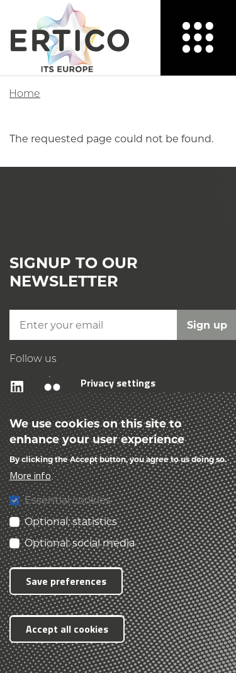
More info (30, 475)
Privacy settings (118, 382)
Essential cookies (68, 499)
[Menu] (198, 38)
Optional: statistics (71, 521)
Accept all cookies (67, 628)
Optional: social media (80, 542)
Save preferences (66, 581)
